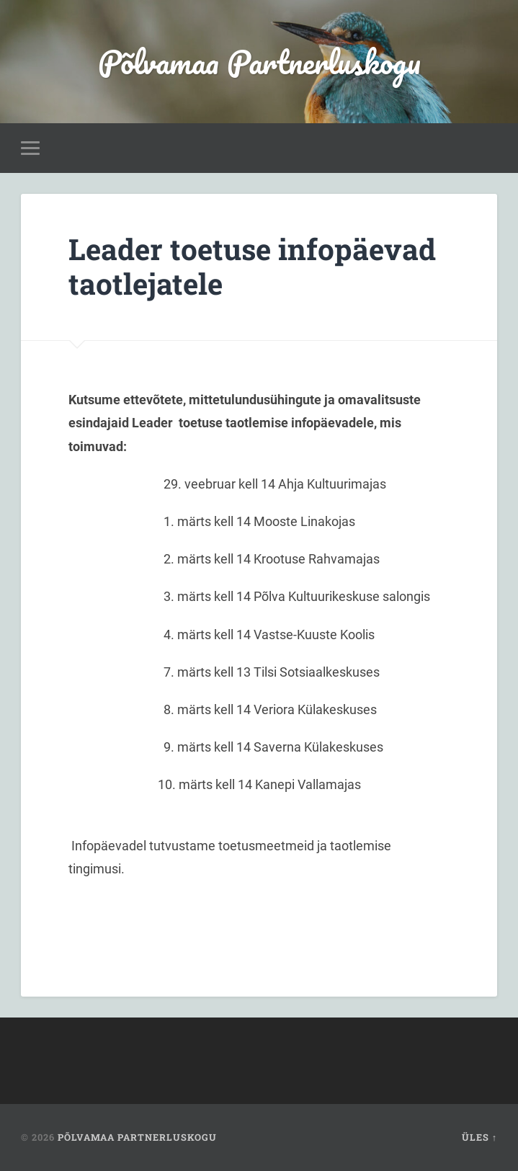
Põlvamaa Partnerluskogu (259, 61)
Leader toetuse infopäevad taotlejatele (252, 266)
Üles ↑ (479, 1137)
